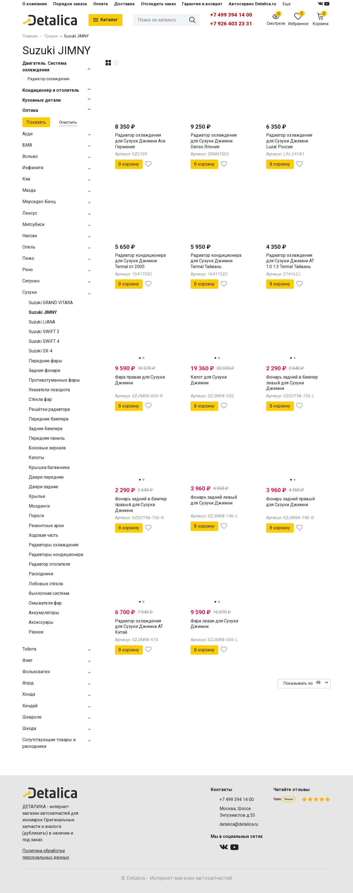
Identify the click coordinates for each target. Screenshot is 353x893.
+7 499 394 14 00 (231, 15)
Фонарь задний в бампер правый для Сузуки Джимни (141, 504)
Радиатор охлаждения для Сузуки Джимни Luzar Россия (289, 141)
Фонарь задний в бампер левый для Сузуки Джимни (292, 382)
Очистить (68, 122)
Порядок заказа (70, 3)
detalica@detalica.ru (239, 824)
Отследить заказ (158, 3)
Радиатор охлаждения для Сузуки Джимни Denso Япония (214, 141)
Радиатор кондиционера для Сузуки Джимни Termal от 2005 (140, 261)
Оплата (100, 3)
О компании (34, 3)
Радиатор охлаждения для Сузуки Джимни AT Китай (139, 626)
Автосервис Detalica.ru (252, 3)
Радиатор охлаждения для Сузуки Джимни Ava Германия (140, 141)
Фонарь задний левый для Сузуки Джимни (214, 500)
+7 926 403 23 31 (231, 23)
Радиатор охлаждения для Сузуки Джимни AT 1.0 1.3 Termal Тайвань (290, 261)
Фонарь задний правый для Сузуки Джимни (290, 501)
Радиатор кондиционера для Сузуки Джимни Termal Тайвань (216, 261)
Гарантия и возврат (202, 3)
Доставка (124, 3)
